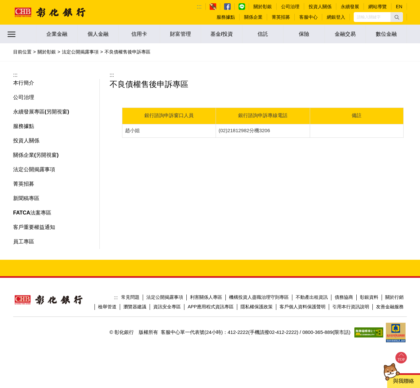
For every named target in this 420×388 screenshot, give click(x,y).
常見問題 (130, 297)
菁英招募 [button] (23, 184)
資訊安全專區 (167, 306)
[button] (396, 17)
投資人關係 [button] (26, 140)
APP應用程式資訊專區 (211, 306)
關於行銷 (394, 297)
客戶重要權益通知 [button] (34, 227)
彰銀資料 (369, 297)
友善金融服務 (390, 306)
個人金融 (98, 34)
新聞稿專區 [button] (26, 198)
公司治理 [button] (23, 97)
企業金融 (56, 34)
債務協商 (344, 297)
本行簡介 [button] (23, 83)
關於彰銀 (46, 51)
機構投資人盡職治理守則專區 (259, 297)
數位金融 (386, 34)
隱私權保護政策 (257, 306)
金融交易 (345, 34)
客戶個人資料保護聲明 (303, 306)
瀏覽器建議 (134, 306)
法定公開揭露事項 (80, 51)
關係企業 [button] (23, 155)
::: (199, 7)
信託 (263, 34)
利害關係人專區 (206, 297)
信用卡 (139, 34)
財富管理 (180, 34)
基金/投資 (221, 34)
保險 (304, 34)
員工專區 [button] (23, 241)
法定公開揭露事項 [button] (34, 169)
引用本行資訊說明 (350, 306)
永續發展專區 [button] (29, 111)
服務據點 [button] (23, 126)
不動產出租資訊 (312, 297)
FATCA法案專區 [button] (32, 212)
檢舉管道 (107, 306)
